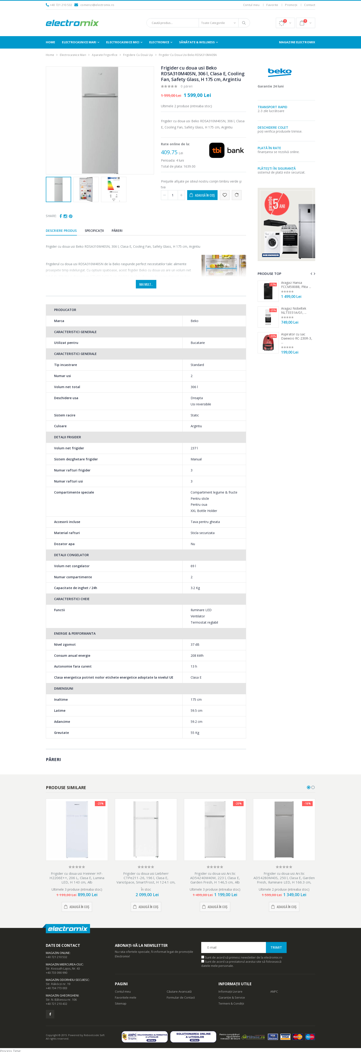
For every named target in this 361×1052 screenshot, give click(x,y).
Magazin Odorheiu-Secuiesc (67, 980)
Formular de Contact (181, 997)
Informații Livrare (230, 991)
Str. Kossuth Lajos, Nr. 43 (63, 968)
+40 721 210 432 (56, 1004)
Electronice (159, 42)
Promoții (291, 5)
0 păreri (187, 86)
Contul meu (251, 5)
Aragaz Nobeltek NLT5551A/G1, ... (294, 310)
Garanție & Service (231, 997)
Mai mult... (146, 284)
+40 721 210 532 (61, 5)
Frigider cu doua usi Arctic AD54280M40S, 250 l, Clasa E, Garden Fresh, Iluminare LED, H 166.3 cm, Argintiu (284, 880)
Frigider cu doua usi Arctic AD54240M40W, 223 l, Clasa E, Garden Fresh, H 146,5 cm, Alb (215, 877)
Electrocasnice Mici (122, 42)
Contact (309, 5)
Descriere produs (61, 230)
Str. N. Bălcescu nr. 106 (61, 999)
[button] (285, 23)
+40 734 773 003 (56, 988)
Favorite (272, 5)
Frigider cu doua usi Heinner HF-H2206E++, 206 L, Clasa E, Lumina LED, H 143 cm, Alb (76, 877)
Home (50, 42)
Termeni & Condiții (231, 1003)
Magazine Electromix (297, 42)
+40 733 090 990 (56, 973)
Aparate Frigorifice (104, 55)
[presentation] (311, 273)
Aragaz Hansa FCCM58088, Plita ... (296, 284)
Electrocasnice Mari (79, 42)
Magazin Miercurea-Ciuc (64, 964)
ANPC (274, 991)
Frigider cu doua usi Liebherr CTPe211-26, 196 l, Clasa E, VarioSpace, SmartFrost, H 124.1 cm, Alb (146, 880)
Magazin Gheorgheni (62, 995)
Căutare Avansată (179, 991)
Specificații (94, 230)
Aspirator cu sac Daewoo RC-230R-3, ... (296, 338)
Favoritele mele (125, 997)
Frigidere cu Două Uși (138, 55)
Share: (51, 216)
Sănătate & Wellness (197, 42)
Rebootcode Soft (94, 1035)
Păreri (117, 230)
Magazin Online (58, 953)
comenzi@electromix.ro (97, 5)
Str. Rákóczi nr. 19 (58, 984)
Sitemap (120, 1003)
